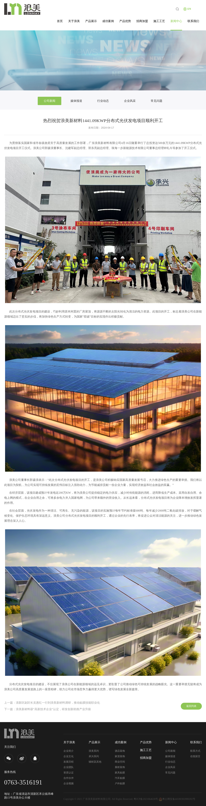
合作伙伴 (68, 778)
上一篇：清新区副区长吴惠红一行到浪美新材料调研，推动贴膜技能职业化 (52, 702)
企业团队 (68, 767)
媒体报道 (76, 100)
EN (189, 9)
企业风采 (130, 100)
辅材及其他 (95, 761)
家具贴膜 (120, 772)
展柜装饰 (120, 767)
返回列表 (191, 706)
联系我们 (193, 21)
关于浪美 (74, 21)
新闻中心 (176, 21)
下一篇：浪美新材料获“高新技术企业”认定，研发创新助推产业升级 (47, 709)
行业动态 (103, 100)
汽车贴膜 (120, 778)
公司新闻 (49, 100)
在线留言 (195, 756)
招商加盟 (142, 21)
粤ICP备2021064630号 (146, 799)
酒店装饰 (120, 751)
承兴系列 (94, 756)
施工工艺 (159, 21)
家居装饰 (120, 756)
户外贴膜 (120, 783)
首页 (60, 21)
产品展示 (91, 21)
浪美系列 (94, 751)
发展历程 (68, 761)
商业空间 (120, 761)
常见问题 (156, 100)
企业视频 (68, 783)
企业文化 (68, 756)
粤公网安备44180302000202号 (177, 799)
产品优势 (125, 21)
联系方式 (195, 751)
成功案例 (108, 21)
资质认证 (68, 772)
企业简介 (68, 751)
